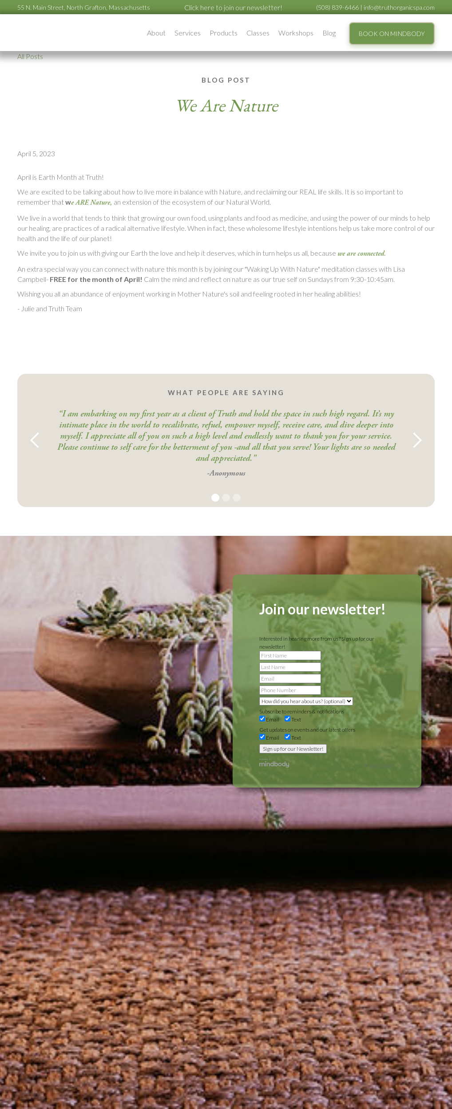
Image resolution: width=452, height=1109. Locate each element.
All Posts (30, 56)
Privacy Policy (379, 765)
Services (187, 32)
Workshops (295, 32)
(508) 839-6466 (337, 7)
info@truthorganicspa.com (399, 7)
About (156, 32)
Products (224, 32)
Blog (329, 32)
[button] (156, 33)
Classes (258, 32)
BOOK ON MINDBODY (392, 33)
